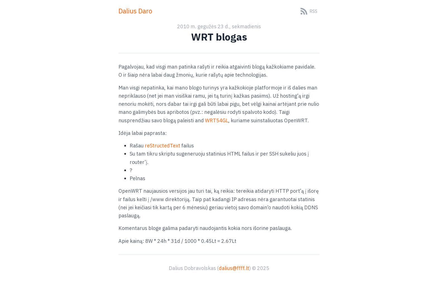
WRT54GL (216, 120)
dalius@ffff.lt (234, 268)
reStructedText (162, 145)
